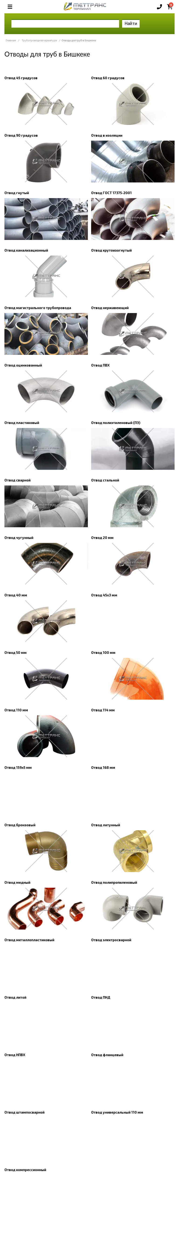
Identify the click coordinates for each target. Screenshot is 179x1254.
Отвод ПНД (100, 997)
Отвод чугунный (18, 537)
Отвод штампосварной (24, 1112)
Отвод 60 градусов (107, 78)
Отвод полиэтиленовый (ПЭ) (115, 422)
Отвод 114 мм (103, 710)
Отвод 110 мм (16, 710)
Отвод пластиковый (21, 422)
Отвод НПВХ (14, 1055)
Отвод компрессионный (25, 1170)
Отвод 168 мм (103, 767)
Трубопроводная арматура (39, 40)
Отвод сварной (17, 480)
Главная (11, 40)
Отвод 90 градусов (21, 135)
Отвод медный (17, 882)
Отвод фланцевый (107, 1055)
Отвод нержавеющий (110, 308)
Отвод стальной (105, 480)
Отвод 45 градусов (21, 78)
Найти (130, 23)
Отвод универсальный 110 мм (117, 1112)
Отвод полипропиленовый (114, 882)
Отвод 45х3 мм (104, 595)
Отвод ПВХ (100, 365)
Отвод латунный (105, 825)
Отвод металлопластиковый (29, 940)
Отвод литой (15, 997)
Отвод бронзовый (19, 825)
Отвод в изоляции (106, 135)
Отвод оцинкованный (23, 365)
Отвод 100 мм (103, 652)
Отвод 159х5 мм (18, 767)
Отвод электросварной (111, 940)
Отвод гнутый (16, 193)
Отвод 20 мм (102, 537)
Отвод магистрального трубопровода (37, 308)
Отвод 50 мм (15, 652)
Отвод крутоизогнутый (111, 250)
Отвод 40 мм (15, 595)
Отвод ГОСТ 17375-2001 (111, 193)
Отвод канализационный (26, 250)
